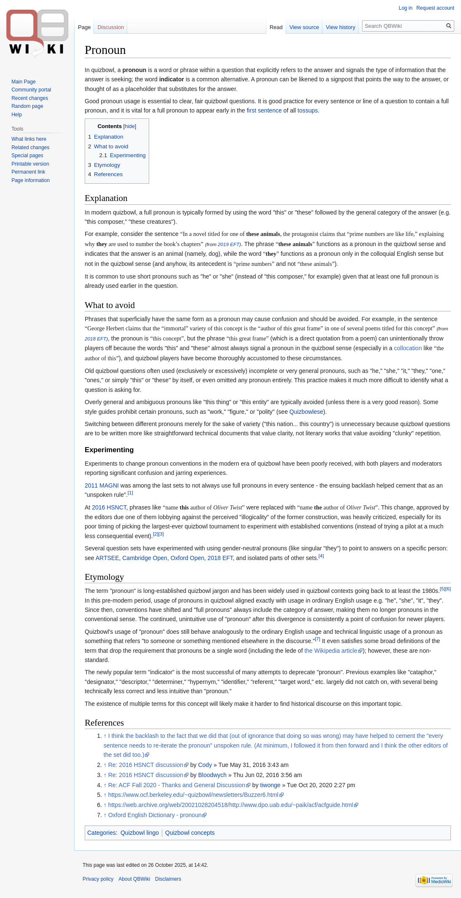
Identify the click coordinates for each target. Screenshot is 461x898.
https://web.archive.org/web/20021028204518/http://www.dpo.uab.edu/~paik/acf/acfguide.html (230, 804)
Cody (205, 764)
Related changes (30, 147)
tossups (308, 110)
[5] (442, 589)
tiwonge (270, 785)
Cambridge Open (144, 558)
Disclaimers (168, 879)
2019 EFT (228, 244)
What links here (28, 139)
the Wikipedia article (330, 650)
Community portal (31, 90)
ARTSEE (107, 558)
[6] (448, 589)
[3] (161, 533)
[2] (155, 533)
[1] (130, 493)
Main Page (23, 82)
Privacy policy (98, 879)
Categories (101, 832)
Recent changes (29, 98)
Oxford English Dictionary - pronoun (155, 815)
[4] (321, 555)
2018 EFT (95, 338)
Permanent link (28, 172)
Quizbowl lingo (140, 832)
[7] (317, 639)
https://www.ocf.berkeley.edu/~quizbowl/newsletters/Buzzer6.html (193, 794)
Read (276, 27)
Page (84, 27)
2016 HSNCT (109, 507)
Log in (406, 8)
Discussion (110, 27)
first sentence (264, 110)
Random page (27, 106)
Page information (30, 180)
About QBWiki (134, 879)
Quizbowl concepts (190, 832)
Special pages (27, 155)
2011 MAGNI (102, 485)
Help (16, 115)
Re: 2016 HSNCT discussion (145, 764)
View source (304, 27)
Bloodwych (212, 775)
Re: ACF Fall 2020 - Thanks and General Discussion (176, 785)
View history (340, 27)
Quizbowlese (306, 411)
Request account (435, 8)
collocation (408, 348)
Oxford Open (187, 558)
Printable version (30, 164)
